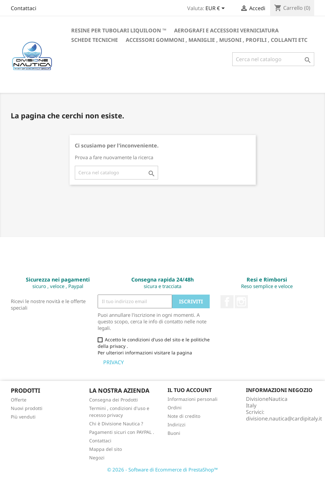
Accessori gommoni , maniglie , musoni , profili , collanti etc (216, 39)
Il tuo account (190, 390)
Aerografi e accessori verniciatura (226, 30)
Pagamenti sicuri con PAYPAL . (121, 432)
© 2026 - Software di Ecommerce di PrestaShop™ (162, 469)
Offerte (18, 400)
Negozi (97, 457)
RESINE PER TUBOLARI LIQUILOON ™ (118, 30)
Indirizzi (177, 424)
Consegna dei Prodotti (113, 400)
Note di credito (184, 416)
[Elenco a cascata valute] (216, 9)
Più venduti (23, 417)
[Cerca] (273, 59)
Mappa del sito (105, 449)
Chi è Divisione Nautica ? (116, 423)
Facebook (227, 301)
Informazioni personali (193, 399)
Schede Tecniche (94, 39)
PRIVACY (114, 362)
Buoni (174, 433)
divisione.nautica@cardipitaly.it (284, 418)
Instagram (241, 301)
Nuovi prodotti (26, 408)
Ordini (175, 407)
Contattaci (23, 8)
